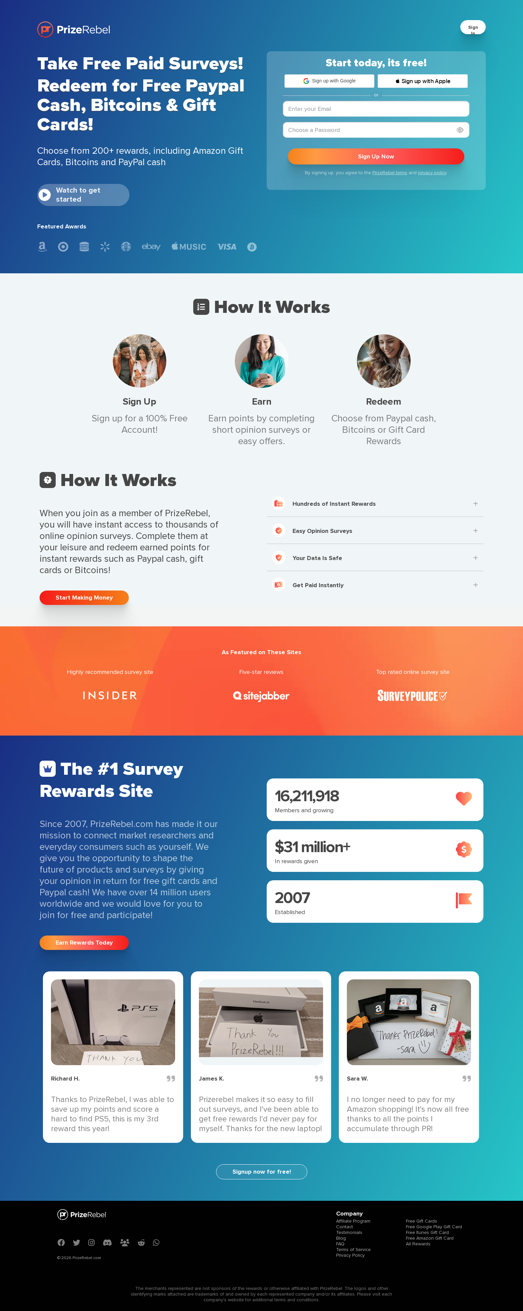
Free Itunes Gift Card (427, 1232)
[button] (329, 81)
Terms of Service (353, 1249)
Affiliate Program (353, 1221)
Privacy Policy (350, 1255)
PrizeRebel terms (389, 173)
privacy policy (432, 173)
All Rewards (418, 1244)
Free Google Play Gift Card (434, 1227)
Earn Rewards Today (84, 942)
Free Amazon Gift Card (430, 1238)
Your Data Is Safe (307, 557)
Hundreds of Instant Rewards (324, 503)
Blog (341, 1238)
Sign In (473, 30)
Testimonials (349, 1232)
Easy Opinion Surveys (312, 530)
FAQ (340, 1244)
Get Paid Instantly (308, 584)
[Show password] (460, 130)
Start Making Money (84, 597)
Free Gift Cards (421, 1221)
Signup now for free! (261, 1171)
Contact (344, 1227)
